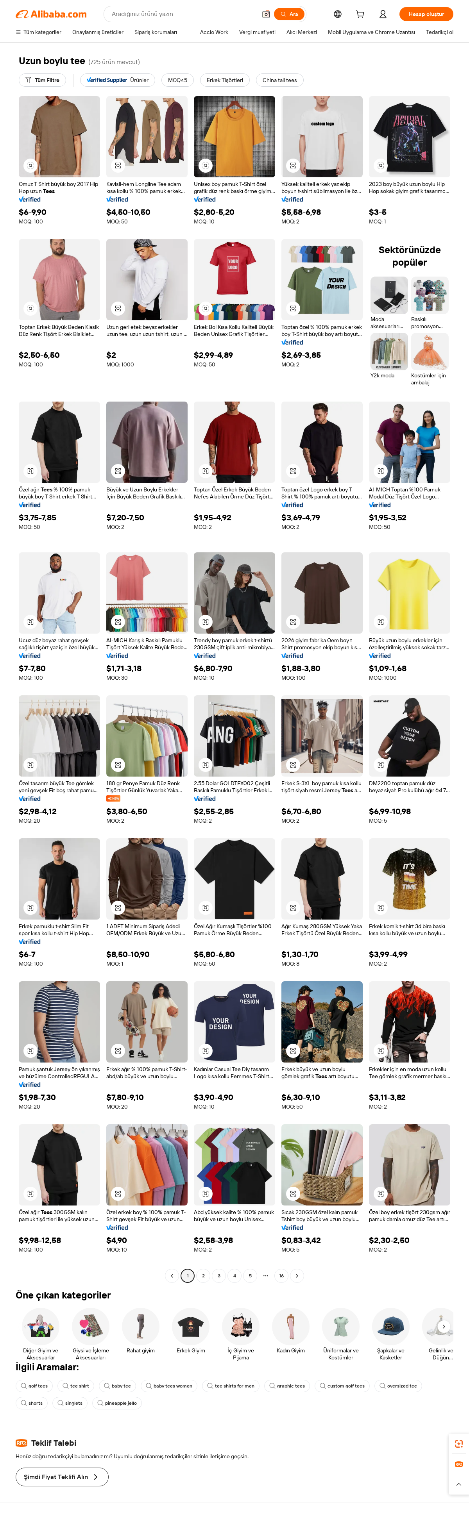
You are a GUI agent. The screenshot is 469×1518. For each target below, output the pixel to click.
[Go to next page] (297, 1276)
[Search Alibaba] (183, 14)
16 (281, 1276)
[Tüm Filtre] (42, 80)
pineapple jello (117, 1403)
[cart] (361, 15)
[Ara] (289, 14)
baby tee (117, 1386)
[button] (266, 14)
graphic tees (287, 1386)
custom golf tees (342, 1386)
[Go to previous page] (172, 1276)
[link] (459, 1444)
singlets (69, 1403)
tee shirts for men (230, 1386)
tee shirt (76, 1386)
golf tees (34, 1386)
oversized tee (398, 1386)
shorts (32, 1403)
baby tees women (169, 1386)
